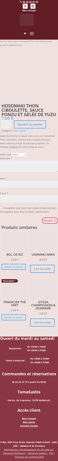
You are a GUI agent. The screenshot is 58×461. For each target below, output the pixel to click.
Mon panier (29, 422)
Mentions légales (37, 453)
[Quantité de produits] (6, 124)
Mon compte (29, 418)
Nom (3, 178)
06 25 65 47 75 (30, 1)
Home (3, 41)
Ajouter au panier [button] (13, 266)
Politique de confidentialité (29, 456)
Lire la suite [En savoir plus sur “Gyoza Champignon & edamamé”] (42, 322)
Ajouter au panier (29, 124)
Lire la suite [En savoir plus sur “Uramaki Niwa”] (42, 269)
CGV (51, 453)
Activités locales (29, 425)
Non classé (13, 41)
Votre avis (6, 158)
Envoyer (48, 220)
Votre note (5, 154)
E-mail (4, 193)
